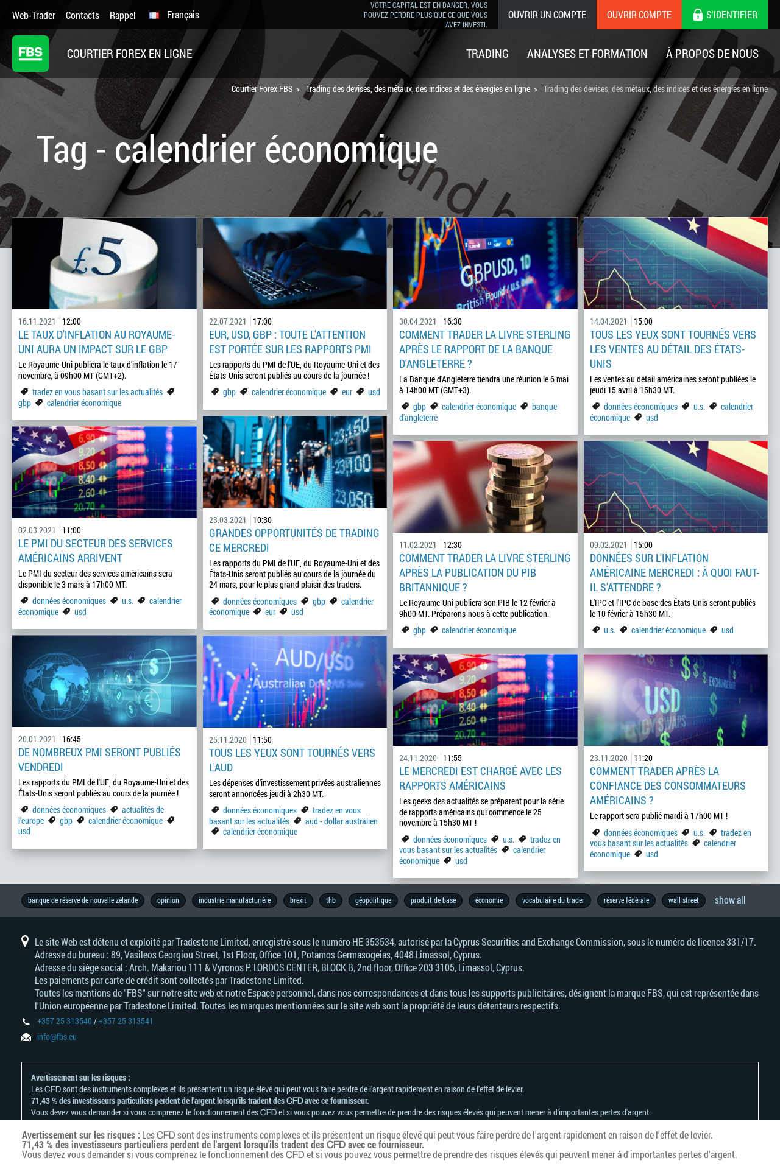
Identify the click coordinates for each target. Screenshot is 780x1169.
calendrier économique (84, 403)
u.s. (699, 406)
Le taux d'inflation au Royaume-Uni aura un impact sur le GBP (96, 341)
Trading (487, 53)
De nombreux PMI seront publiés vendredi (99, 759)
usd (374, 392)
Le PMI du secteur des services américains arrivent (95, 550)
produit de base (433, 900)
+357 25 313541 (126, 1021)
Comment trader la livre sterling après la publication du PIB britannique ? (485, 572)
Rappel (123, 15)
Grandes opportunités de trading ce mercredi (294, 540)
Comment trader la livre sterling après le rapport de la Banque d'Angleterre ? (485, 349)
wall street (683, 900)
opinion (168, 900)
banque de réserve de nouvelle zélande (83, 900)
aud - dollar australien (341, 821)
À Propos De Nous (712, 53)
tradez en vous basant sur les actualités (97, 392)
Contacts (82, 15)
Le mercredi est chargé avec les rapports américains (480, 778)
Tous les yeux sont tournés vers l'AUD (292, 759)
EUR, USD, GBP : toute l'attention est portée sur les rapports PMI (290, 341)
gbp (24, 403)
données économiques (641, 406)
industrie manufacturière (235, 900)
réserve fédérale (626, 900)
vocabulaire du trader (553, 900)
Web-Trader (33, 15)
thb (331, 900)
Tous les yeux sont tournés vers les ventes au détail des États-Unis (673, 349)
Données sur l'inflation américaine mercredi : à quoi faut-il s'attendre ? (674, 572)
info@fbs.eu (57, 1036)
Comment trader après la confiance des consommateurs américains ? (668, 785)
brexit (298, 900)
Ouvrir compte (639, 14)
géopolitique (373, 900)
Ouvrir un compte (547, 14)
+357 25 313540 (64, 1021)
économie (489, 900)
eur (347, 392)
